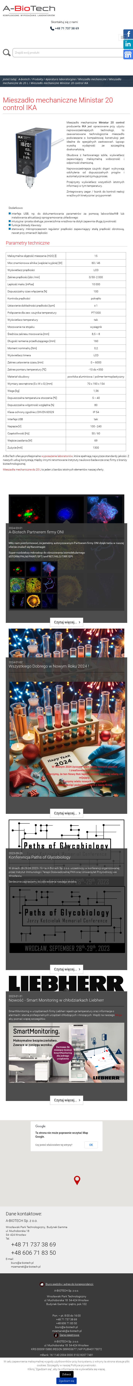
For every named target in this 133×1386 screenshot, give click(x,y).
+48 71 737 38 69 (67, 28)
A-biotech (24, 79)
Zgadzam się (66, 1380)
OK (91, 1144)
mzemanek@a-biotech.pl (26, 1266)
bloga (118, 1015)
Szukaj (8, 52)
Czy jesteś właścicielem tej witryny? (53, 1145)
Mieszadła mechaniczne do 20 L (22, 469)
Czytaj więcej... (65, 622)
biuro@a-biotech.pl (22, 1262)
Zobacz (66, 1374)
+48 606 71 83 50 (33, 1252)
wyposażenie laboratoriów (57, 456)
